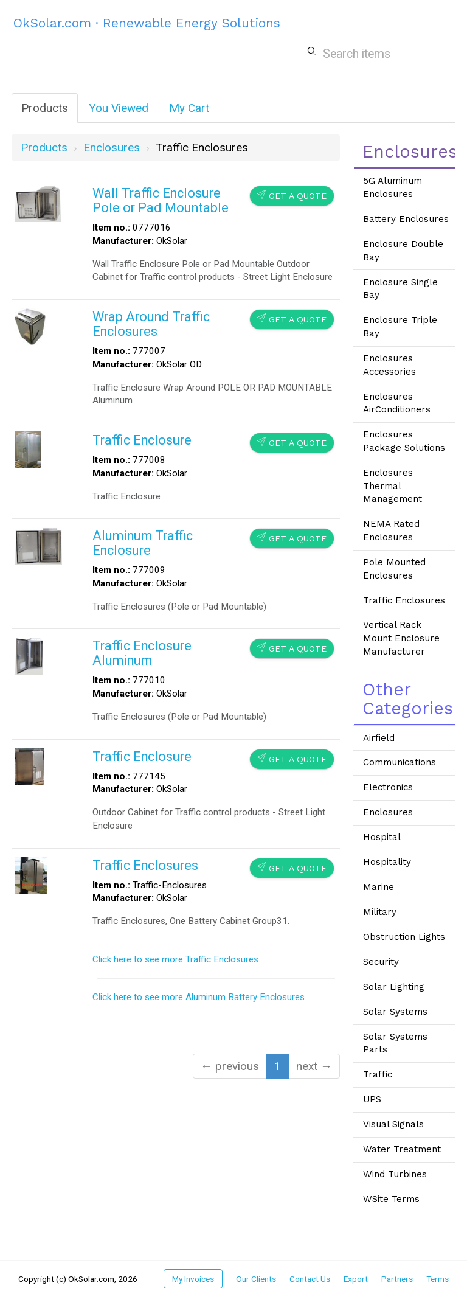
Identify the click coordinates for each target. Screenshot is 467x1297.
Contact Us (309, 1279)
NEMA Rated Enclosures (391, 530)
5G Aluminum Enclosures (392, 187)
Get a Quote (292, 195)
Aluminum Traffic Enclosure (142, 543)
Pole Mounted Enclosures (394, 569)
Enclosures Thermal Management (392, 485)
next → (314, 1066)
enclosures (111, 148)
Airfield (379, 737)
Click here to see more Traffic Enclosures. (176, 959)
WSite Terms (391, 1199)
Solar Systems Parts (395, 1043)
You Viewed (118, 108)
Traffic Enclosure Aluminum (142, 653)
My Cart (189, 108)
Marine (378, 886)
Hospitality (387, 862)
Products (44, 108)
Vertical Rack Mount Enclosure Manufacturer (401, 637)
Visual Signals (393, 1124)
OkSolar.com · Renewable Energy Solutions (146, 22)
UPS (372, 1099)
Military (379, 911)
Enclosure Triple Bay (400, 327)
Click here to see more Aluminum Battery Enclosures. (199, 997)
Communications (399, 762)
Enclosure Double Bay (403, 250)
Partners (397, 1279)
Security (381, 961)
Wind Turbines (395, 1174)
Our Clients (256, 1279)
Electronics (388, 787)
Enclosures (388, 812)
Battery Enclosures (406, 219)
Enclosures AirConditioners (397, 403)
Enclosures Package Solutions (404, 441)
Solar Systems (395, 1011)
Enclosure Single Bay (400, 289)
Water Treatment (402, 1149)
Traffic (377, 1074)
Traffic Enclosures (145, 865)
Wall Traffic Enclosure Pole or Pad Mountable (160, 200)
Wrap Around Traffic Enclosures (151, 324)
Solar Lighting (393, 986)
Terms (437, 1279)
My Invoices (193, 1279)
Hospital (382, 837)
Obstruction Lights (404, 936)
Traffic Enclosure (142, 440)
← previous (230, 1066)
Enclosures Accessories (389, 365)
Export (356, 1279)
